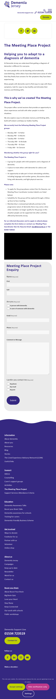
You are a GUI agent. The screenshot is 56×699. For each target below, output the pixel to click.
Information (9, 435)
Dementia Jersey (11, 561)
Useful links (9, 461)
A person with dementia (18, 306)
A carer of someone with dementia (22, 309)
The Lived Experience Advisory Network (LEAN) (23, 458)
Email (12, 315)
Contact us (8, 579)
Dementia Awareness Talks (15, 506)
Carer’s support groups (13, 482)
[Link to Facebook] (7, 657)
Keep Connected (11, 607)
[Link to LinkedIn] (14, 657)
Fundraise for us (11, 537)
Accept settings (16, 687)
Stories (7, 454)
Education (8, 502)
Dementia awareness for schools (17, 513)
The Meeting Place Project (15, 489)
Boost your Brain (11, 588)
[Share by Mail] (34, 31)
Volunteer (8, 544)
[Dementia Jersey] (23, 4)
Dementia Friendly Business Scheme (19, 521)
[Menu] (49, 10)
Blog (6, 450)
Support (7, 470)
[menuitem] (43, 10)
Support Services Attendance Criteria (19, 493)
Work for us (9, 576)
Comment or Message (14, 340)
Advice (7, 474)
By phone (13, 384)
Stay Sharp (8, 603)
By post (12, 390)
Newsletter (8, 572)
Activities (8, 485)
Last (8, 290)
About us (8, 557)
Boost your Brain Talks (13, 509)
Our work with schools (13, 611)
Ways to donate (10, 533)
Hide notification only (37, 687)
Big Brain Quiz (10, 595)
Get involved (9, 529)
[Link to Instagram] (21, 657)
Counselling (9, 478)
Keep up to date (10, 568)
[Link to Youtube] (27, 657)
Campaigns (8, 564)
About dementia (11, 439)
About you (8, 443)
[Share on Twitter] (28, 31)
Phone (12, 327)
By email (13, 387)
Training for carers (11, 517)
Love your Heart (11, 599)
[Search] (43, 10)
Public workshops (11, 614)
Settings (28, 694)
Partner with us (10, 540)
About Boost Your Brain (14, 592)
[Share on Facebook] (21, 31)
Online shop (9, 548)
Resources (8, 446)
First (8, 281)
